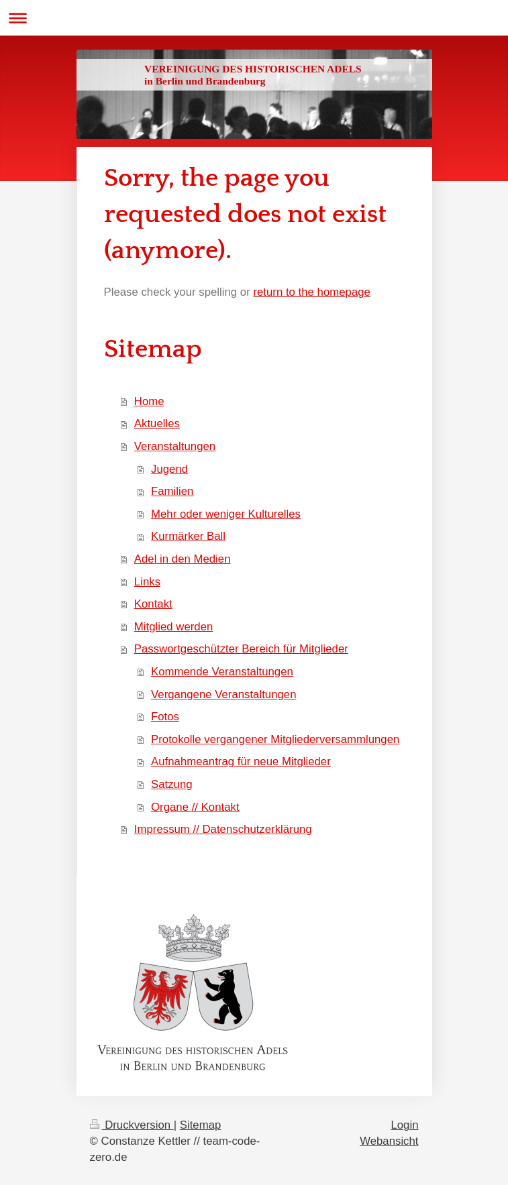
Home (149, 401)
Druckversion (132, 1125)
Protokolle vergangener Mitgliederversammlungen (275, 739)
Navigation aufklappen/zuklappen (254, 17)
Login (404, 1125)
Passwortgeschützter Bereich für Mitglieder (241, 648)
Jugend (169, 469)
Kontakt (153, 604)
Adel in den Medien (182, 559)
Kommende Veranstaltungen (222, 671)
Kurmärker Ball (188, 536)
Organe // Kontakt (195, 807)
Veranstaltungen (174, 446)
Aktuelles (157, 423)
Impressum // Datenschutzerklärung (223, 829)
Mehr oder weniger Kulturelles (226, 514)
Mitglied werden (173, 626)
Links (147, 581)
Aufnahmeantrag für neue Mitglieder (241, 761)
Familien (172, 491)
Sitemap (200, 1125)
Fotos (165, 716)
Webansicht (389, 1141)
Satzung (172, 784)
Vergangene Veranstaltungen (223, 694)
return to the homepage (311, 292)
